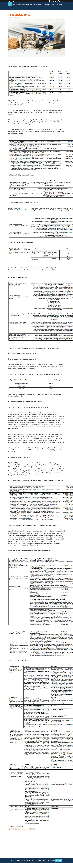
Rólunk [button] (15, 4)
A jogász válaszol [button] (47, 4)
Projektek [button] (11, 8)
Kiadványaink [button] (29, 4)
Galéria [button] (54, 4)
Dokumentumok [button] (21, 4)
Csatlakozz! (59, 4)
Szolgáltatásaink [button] (38, 4)
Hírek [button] (10, 4)
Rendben (58, 860)
